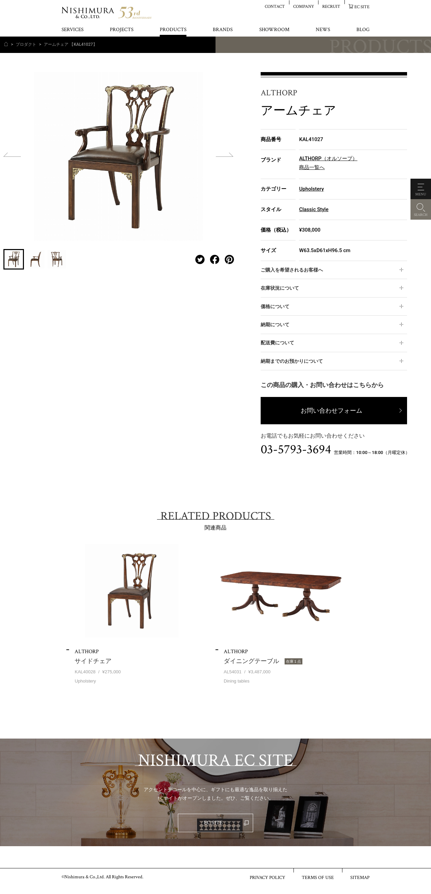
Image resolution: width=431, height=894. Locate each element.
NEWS (323, 30)
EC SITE (361, 6)
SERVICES (72, 30)
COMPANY (303, 6)
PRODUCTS (173, 30)
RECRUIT (331, 6)
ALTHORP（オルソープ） (328, 158)
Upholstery (311, 189)
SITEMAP (359, 877)
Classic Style (313, 209)
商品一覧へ (312, 167)
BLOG (362, 30)
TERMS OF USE (318, 877)
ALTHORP (279, 93)
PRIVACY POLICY (267, 877)
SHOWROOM (274, 30)
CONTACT (275, 6)
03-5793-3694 (296, 449)
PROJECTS (121, 30)
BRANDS (223, 30)
